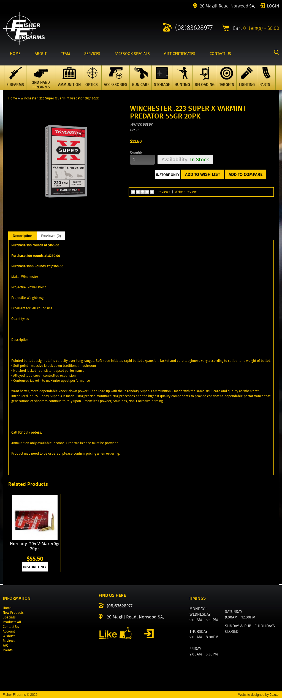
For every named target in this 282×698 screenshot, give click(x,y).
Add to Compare (245, 174)
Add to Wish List (202, 174)
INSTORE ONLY (35, 567)
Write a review (186, 191)
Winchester (141, 124)
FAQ (5, 645)
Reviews (9, 640)
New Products (13, 612)
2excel (274, 695)
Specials (9, 617)
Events (8, 650)
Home (12, 98)
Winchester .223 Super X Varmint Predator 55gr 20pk (60, 98)
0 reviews (163, 191)
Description (22, 236)
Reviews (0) (51, 236)
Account (9, 631)
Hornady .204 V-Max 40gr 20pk (35, 546)
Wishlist (9, 636)
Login (273, 5)
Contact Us (11, 626)
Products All (12, 622)
